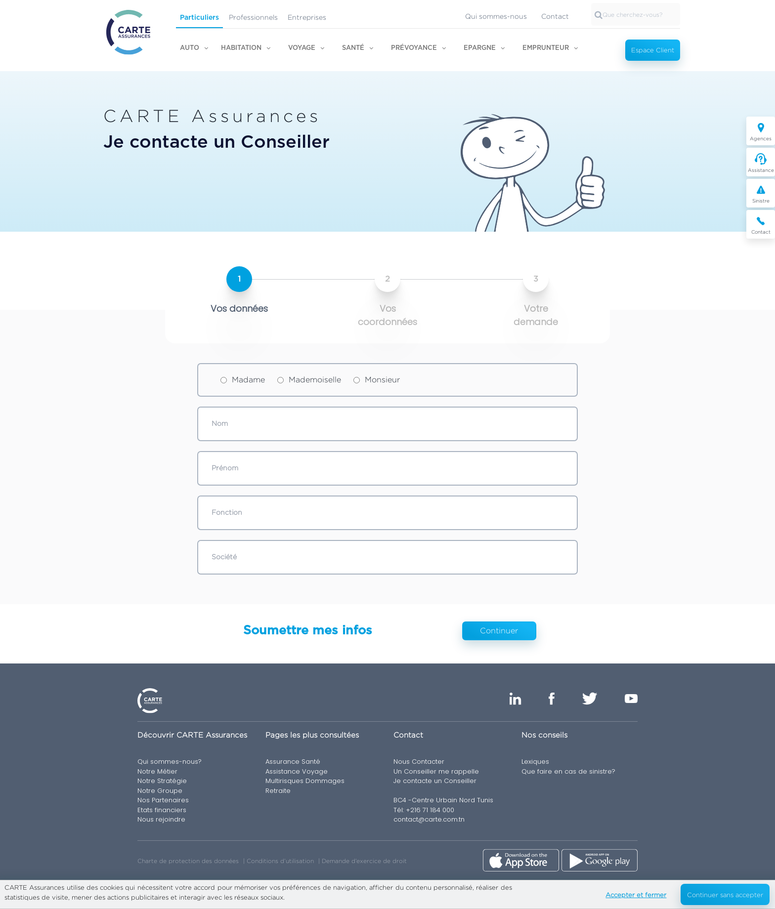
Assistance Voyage (296, 771)
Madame (242, 379)
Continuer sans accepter (725, 894)
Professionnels (253, 17)
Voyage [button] (301, 48)
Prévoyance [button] (414, 48)
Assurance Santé (292, 761)
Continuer (499, 630)
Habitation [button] (241, 48)
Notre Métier (157, 771)
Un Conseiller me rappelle (436, 771)
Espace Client (652, 49)
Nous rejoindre (161, 819)
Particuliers (199, 17)
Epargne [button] (480, 48)
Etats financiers (161, 810)
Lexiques (535, 761)
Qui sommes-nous (496, 16)
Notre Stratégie (162, 780)
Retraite (278, 790)
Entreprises (307, 17)
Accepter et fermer (635, 894)
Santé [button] (353, 48)
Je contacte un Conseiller (434, 780)
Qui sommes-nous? (169, 761)
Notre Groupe (159, 790)
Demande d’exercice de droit (364, 861)
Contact (555, 16)
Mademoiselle (309, 379)
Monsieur (376, 379)
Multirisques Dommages (304, 780)
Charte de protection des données (188, 861)
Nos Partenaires (163, 800)
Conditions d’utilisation (280, 861)
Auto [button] (189, 48)
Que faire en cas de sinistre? (568, 771)
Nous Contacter (418, 761)
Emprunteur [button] (545, 48)
